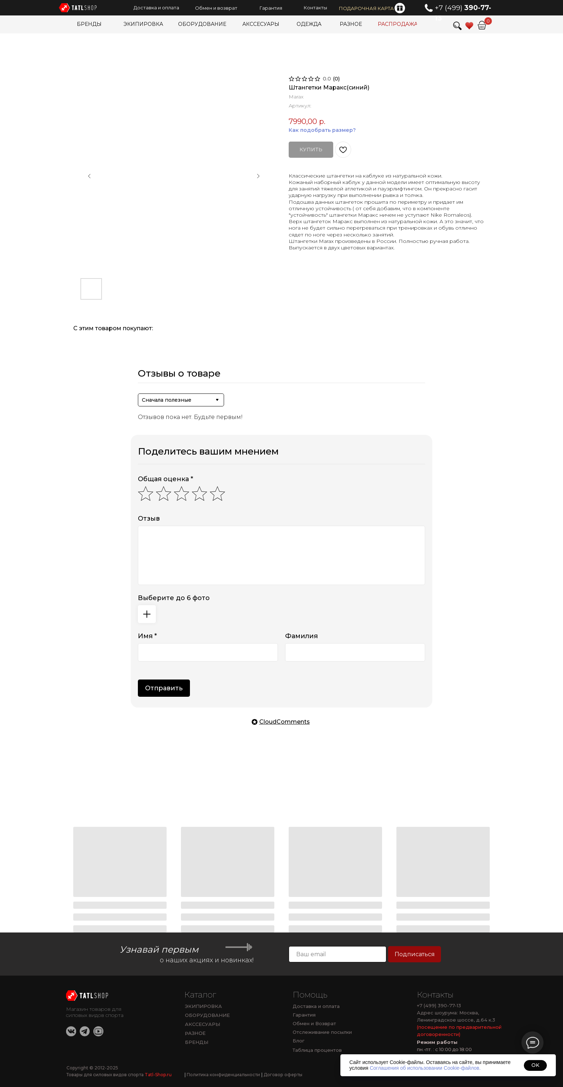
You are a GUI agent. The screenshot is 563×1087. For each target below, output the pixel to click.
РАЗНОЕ (195, 1033)
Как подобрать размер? (322, 130)
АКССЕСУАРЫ (202, 1024)
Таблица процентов (317, 1050)
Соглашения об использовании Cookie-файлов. (425, 1068)
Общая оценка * (165, 479)
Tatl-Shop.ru (158, 1074)
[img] (482, 25)
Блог (298, 1041)
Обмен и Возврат (314, 1023)
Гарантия (304, 1015)
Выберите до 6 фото (174, 598)
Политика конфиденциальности (222, 1074)
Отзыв (149, 518)
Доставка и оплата (316, 1006)
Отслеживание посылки (322, 1032)
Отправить (164, 688)
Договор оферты (281, 1074)
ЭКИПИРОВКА (203, 1006)
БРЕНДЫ (196, 1042)
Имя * (147, 636)
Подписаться (415, 954)
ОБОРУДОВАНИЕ (207, 1015)
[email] (337, 954)
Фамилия (301, 636)
